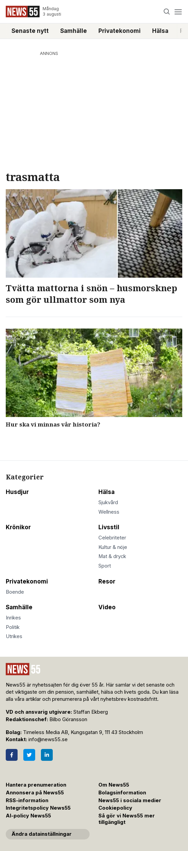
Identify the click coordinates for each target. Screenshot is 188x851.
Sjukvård (108, 502)
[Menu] (178, 11)
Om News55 (113, 785)
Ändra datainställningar (41, 834)
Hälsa (160, 30)
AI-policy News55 (28, 816)
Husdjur (17, 492)
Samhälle (73, 30)
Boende (15, 592)
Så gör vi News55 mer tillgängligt (126, 819)
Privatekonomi (119, 30)
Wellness (108, 512)
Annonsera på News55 (35, 793)
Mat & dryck (112, 556)
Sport (104, 566)
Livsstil (108, 527)
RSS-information (27, 800)
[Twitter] (29, 755)
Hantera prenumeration (36, 785)
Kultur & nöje (112, 547)
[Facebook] (12, 755)
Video (107, 607)
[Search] (167, 11)
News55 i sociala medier (129, 800)
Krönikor (18, 527)
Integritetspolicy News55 (38, 808)
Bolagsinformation (122, 793)
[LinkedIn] (47, 755)
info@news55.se (48, 739)
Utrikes (14, 636)
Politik (13, 627)
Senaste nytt (30, 30)
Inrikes (13, 618)
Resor (106, 581)
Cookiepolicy (115, 808)
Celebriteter (112, 538)
